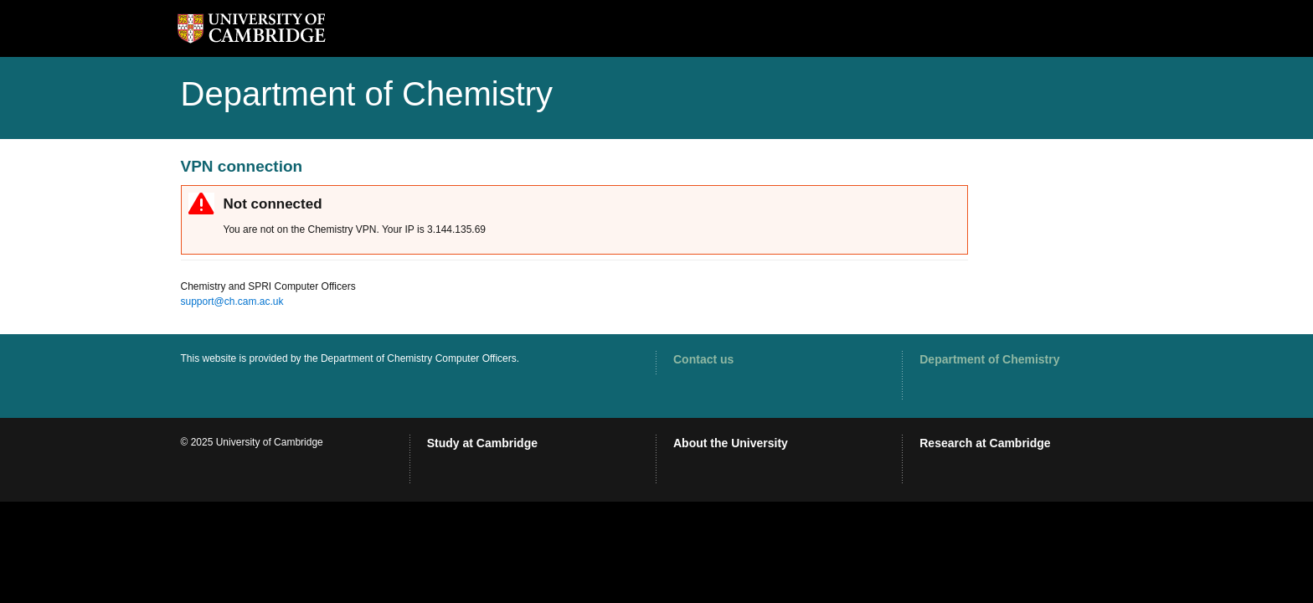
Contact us (703, 359)
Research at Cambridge (984, 443)
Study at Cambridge (482, 443)
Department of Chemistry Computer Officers (419, 358)
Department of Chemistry (989, 359)
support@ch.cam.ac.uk (232, 301)
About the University (730, 443)
